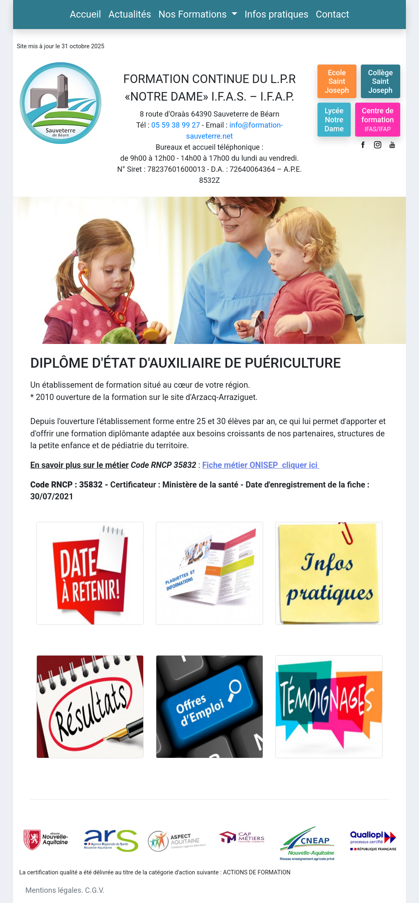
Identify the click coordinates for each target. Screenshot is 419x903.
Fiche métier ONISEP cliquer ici (260, 465)
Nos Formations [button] (193, 14)
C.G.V (94, 890)
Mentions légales (53, 890)
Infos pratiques (277, 14)
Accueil (85, 14)
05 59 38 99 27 (175, 125)
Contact (332, 14)
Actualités (129, 14)
